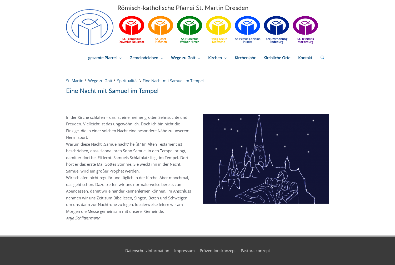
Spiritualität (127, 80)
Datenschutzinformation (147, 250)
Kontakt (305, 57)
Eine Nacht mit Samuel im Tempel (173, 80)
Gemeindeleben (143, 57)
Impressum (184, 250)
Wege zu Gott (183, 57)
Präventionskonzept (218, 250)
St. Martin (74, 80)
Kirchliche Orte (276, 57)
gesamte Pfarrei (102, 57)
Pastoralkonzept (255, 250)
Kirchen (215, 57)
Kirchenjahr (245, 57)
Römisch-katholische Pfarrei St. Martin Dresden (182, 7)
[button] (322, 57)
